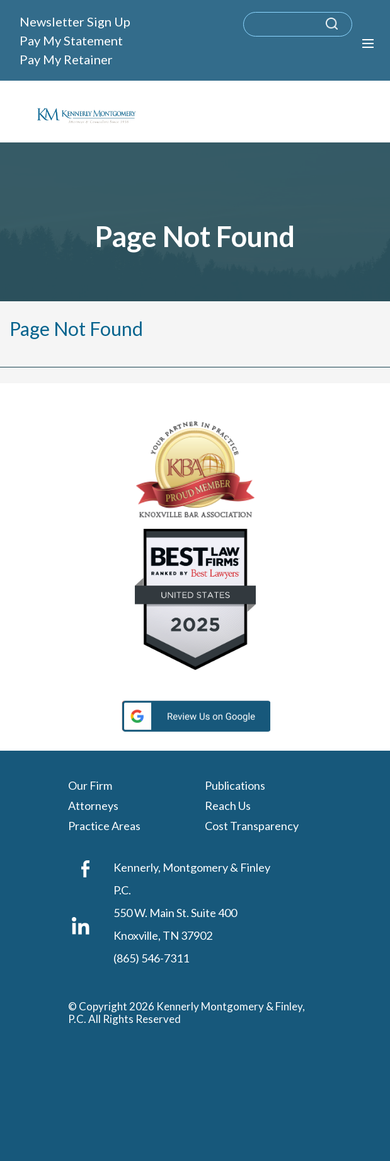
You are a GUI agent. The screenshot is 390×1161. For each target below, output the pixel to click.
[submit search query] (348, 30)
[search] (297, 24)
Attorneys (93, 806)
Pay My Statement (71, 40)
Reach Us (228, 806)
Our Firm (90, 786)
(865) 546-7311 (151, 958)
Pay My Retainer (66, 59)
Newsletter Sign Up (75, 21)
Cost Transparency (252, 826)
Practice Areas (104, 826)
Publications (235, 786)
